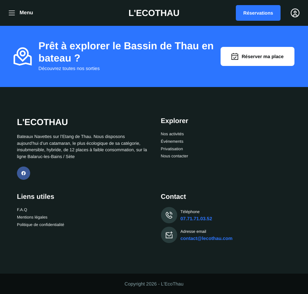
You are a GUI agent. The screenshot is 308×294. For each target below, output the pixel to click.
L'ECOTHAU (154, 13)
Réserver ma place (257, 56)
